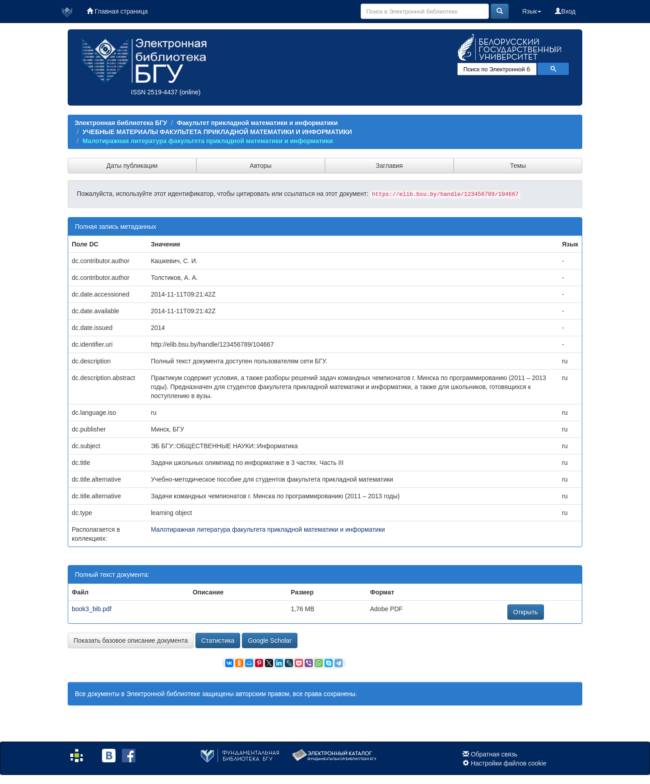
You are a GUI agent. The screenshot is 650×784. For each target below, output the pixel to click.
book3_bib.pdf (91, 608)
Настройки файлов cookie (509, 763)
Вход (565, 11)
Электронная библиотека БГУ (120, 122)
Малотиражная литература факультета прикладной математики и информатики (208, 140)
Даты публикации (132, 165)
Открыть (525, 612)
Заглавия (389, 165)
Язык (532, 11)
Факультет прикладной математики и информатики (257, 122)
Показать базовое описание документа (131, 640)
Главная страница (117, 11)
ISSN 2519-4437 (154, 92)
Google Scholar (270, 640)
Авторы (260, 165)
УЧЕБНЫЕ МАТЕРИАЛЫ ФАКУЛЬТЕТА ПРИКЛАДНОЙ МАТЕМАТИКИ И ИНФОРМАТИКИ (217, 131)
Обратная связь (494, 754)
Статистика (218, 640)
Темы (518, 165)
